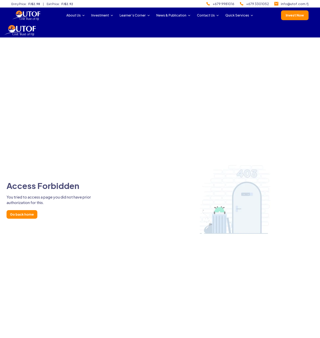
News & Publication (173, 15)
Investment (102, 15)
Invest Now (295, 15)
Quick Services (239, 15)
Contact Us (208, 15)
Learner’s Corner (135, 15)
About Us (76, 15)
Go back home (22, 214)
